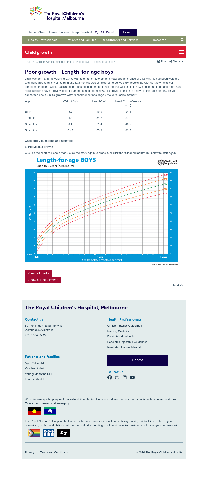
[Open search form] (182, 40)
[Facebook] (111, 377)
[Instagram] (119, 377)
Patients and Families (81, 40)
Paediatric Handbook (120, 336)
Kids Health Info (35, 368)
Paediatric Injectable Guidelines (127, 342)
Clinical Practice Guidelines (124, 325)
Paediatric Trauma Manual (124, 347)
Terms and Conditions (54, 452)
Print (162, 61)
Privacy (29, 452)
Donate (137, 360)
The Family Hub (35, 379)
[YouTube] (133, 377)
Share (176, 61)
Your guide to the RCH (39, 374)
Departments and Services (120, 40)
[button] (39, 273)
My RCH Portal (34, 363)
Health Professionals (42, 40)
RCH (28, 61)
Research (159, 40)
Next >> (178, 285)
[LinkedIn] (126, 377)
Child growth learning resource (54, 61)
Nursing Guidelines (119, 331)
